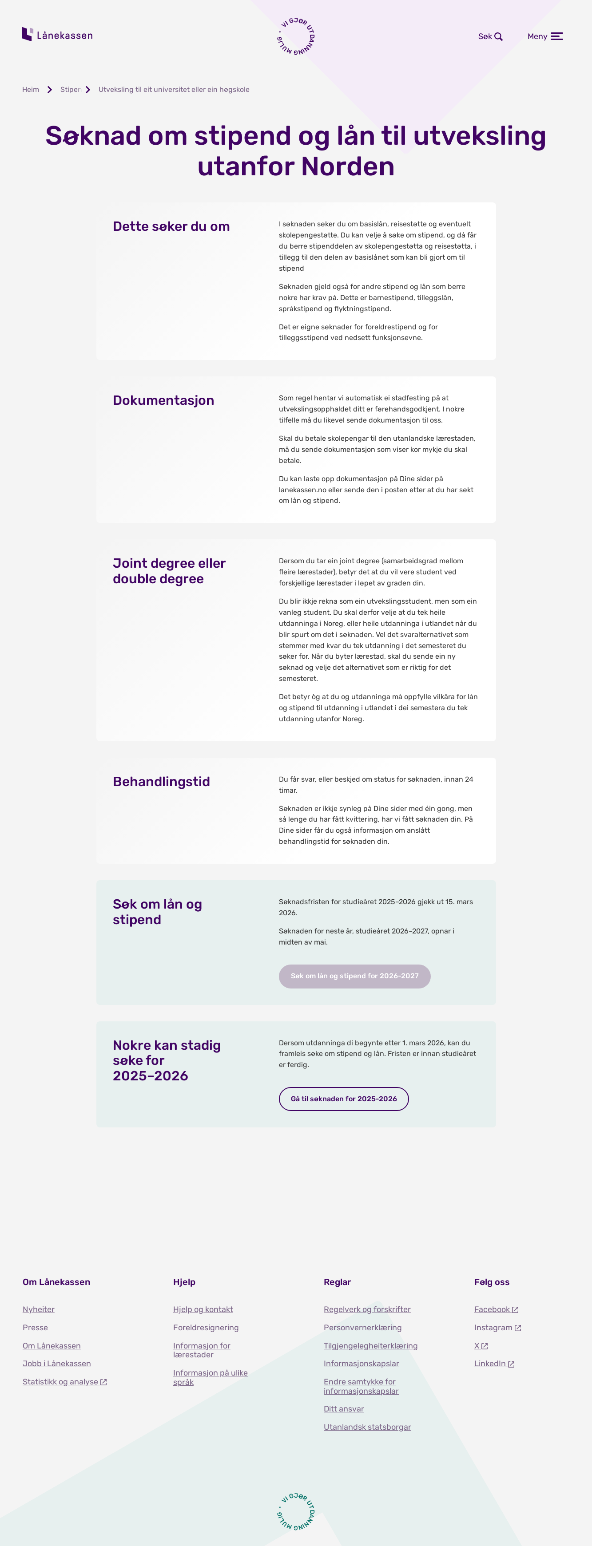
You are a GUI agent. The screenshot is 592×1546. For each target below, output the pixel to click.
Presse (35, 1327)
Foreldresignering (206, 1327)
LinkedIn (491, 1363)
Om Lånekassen (52, 1346)
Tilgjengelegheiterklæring (371, 1346)
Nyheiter (39, 1309)
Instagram (494, 1327)
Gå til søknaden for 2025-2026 (344, 1099)
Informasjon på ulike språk (210, 1377)
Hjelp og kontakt (203, 1309)
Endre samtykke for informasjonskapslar (361, 1386)
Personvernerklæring (363, 1327)
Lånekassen (57, 34)
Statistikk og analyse (61, 1382)
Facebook (493, 1309)
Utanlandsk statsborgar (367, 1427)
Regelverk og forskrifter (367, 1309)
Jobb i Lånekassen (57, 1363)
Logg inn (358, 36)
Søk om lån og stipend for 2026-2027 (355, 976)
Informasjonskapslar (361, 1363)
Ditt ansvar (344, 1409)
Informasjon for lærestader (201, 1350)
